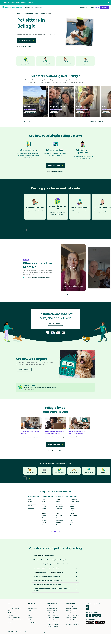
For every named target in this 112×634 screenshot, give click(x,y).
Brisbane (58, 511)
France (72, 513)
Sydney (58, 501)
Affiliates (30, 619)
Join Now (104, 7)
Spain (71, 511)
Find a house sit (39, 7)
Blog (29, 615)
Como (29, 499)
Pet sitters (49, 606)
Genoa (44, 511)
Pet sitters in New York (52, 615)
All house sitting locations (72, 624)
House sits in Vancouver (72, 622)
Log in (97, 7)
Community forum (32, 608)
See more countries (76, 527)
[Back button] (25, 121)
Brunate (30, 501)
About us (30, 606)
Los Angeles (59, 508)
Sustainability (31, 610)
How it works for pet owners (15, 606)
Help (92, 7)
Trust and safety (12, 613)
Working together (32, 622)
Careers (30, 613)
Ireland (72, 522)
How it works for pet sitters (14, 608)
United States (74, 499)
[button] (73, 267)
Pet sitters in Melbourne (53, 622)
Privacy (43, 632)
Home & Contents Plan (14, 617)
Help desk (10, 615)
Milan (43, 501)
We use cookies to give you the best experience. (17, 2)
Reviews (10, 622)
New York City (59, 506)
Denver (58, 525)
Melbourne (59, 504)
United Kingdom (74, 501)
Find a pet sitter (29, 7)
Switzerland (73, 525)
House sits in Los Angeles (72, 615)
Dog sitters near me (52, 610)
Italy (71, 520)
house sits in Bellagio (28, 46)
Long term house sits (71, 608)
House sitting (69, 606)
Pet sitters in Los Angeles (53, 617)
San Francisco (60, 520)
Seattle (58, 518)
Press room (30, 617)
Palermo (44, 522)
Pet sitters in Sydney (52, 619)
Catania (44, 520)
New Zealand (73, 515)
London (58, 499)
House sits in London (71, 610)
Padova (44, 515)
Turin (43, 504)
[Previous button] (63, 294)
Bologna (44, 508)
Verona (44, 518)
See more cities (60, 527)
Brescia (44, 525)
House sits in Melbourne (72, 619)
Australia (72, 504)
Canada (72, 506)
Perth (57, 513)
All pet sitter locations (52, 626)
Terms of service (33, 632)
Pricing (9, 610)
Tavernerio (31, 508)
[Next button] (29, 121)
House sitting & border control (15, 619)
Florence (44, 506)
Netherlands (73, 518)
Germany (72, 508)
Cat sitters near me (52, 608)
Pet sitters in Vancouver (53, 624)
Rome (43, 499)
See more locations (47, 527)
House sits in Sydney (71, 617)
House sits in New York (71, 613)
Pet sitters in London (52, 613)
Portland (58, 522)
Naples (44, 513)
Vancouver (59, 515)
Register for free (26, 41)
